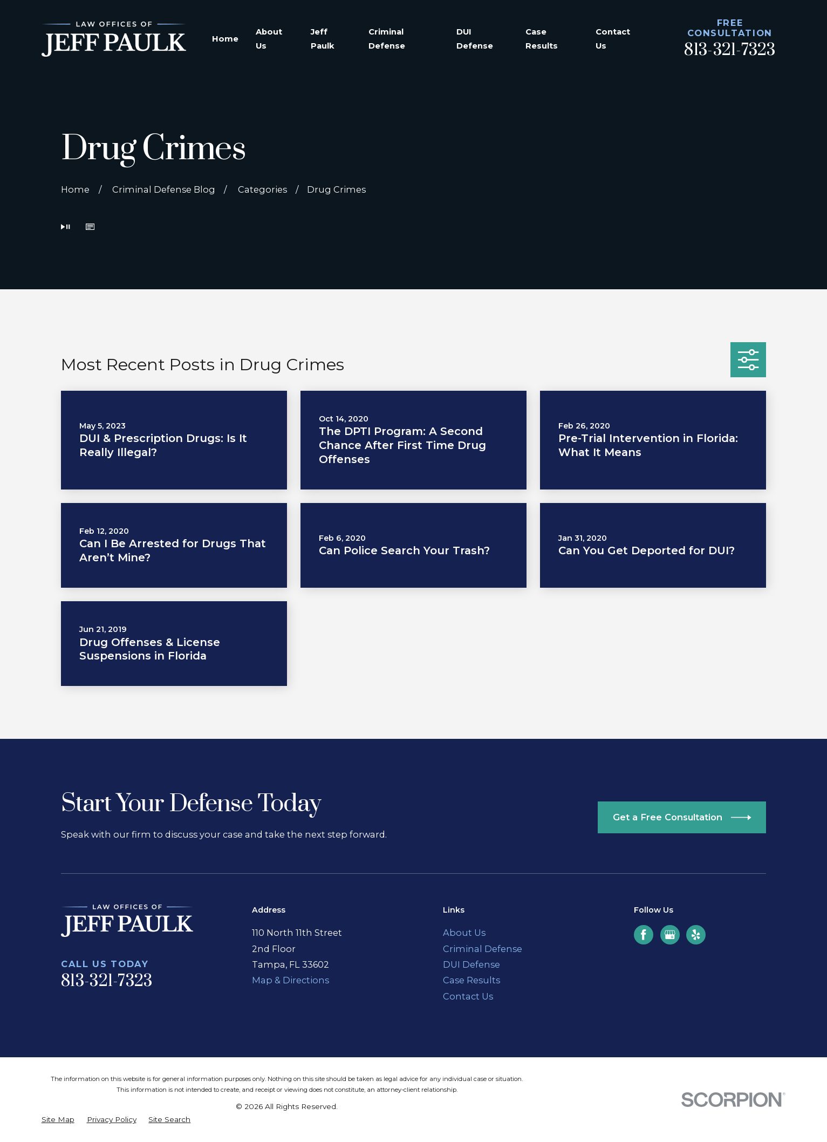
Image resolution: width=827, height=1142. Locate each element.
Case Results (471, 980)
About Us (464, 932)
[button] (90, 227)
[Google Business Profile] (670, 934)
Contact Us (468, 996)
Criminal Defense (482, 948)
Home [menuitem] (225, 39)
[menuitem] (58, 1119)
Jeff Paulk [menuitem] (322, 39)
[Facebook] (643, 934)
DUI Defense (471, 964)
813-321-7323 (729, 50)
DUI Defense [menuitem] (474, 39)
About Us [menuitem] (269, 39)
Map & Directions (290, 980)
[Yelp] (696, 934)
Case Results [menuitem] (541, 39)
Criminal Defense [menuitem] (386, 39)
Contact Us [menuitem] (613, 39)
